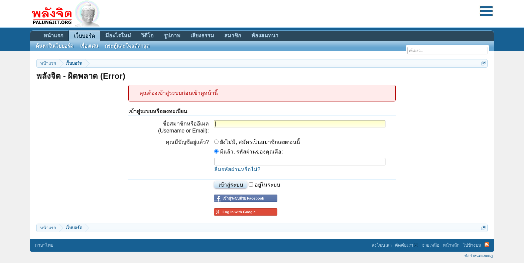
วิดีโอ (147, 35)
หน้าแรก (53, 35)
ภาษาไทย (44, 245)
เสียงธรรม (202, 35)
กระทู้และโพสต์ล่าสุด (127, 46)
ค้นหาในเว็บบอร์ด (55, 46)
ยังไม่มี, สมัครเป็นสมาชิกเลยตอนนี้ (257, 142)
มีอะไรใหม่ (118, 35)
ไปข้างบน (472, 245)
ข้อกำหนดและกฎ (479, 256)
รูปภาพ (172, 35)
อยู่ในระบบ (264, 185)
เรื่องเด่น (89, 46)
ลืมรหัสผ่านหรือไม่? (237, 169)
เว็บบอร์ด (84, 36)
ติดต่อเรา (406, 245)
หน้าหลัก (451, 245)
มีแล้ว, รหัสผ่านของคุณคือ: (248, 152)
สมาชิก (232, 35)
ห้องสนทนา (264, 35)
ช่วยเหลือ (430, 245)
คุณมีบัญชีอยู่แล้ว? (187, 142)
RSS (487, 244)
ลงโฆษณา (382, 245)
